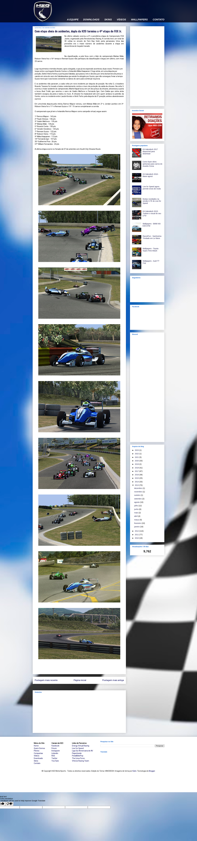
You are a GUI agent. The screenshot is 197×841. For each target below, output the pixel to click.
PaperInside (77, 753)
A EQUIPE (73, 20)
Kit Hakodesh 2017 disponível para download (150, 151)
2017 (137, 471)
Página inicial (80, 680)
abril (136, 516)
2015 (137, 478)
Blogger (152, 771)
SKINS (108, 20)
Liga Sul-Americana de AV (82, 751)
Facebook (55, 746)
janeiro (137, 527)
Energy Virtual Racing (80, 746)
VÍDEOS (121, 20)
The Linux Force (78, 758)
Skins (36, 761)
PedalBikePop (77, 756)
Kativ (134, 771)
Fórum (54, 748)
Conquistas (38, 753)
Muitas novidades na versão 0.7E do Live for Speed (152, 201)
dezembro (138, 488)
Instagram (55, 751)
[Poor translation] (9, 804)
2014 (137, 482)
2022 (137, 454)
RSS (53, 756)
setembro (138, 499)
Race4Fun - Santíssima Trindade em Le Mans (152, 237)
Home (36, 746)
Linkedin (54, 753)
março (137, 520)
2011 (137, 535)
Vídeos (36, 756)
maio (136, 513)
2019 (137, 464)
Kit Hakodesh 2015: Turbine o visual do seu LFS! (152, 213)
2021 (137, 457)
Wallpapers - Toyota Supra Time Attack (150, 250)
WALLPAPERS (139, 20)
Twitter (54, 758)
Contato (37, 763)
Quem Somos (39, 748)
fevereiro (138, 523)
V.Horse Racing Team (80, 761)
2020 (137, 461)
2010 (137, 538)
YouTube (55, 761)
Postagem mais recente (46, 680)
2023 (137, 450)
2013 (137, 485)
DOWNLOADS (91, 20)
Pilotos (36, 751)
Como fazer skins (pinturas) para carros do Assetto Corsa (152, 164)
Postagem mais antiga (113, 680)
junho (136, 509)
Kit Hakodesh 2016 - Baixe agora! (151, 175)
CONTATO (158, 20)
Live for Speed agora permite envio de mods (152, 188)
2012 (137, 531)
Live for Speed (78, 748)
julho (136, 506)
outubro (137, 495)
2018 (137, 468)
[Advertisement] (117, 7)
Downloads (38, 758)
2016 (137, 475)
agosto (137, 502)
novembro (138, 492)
